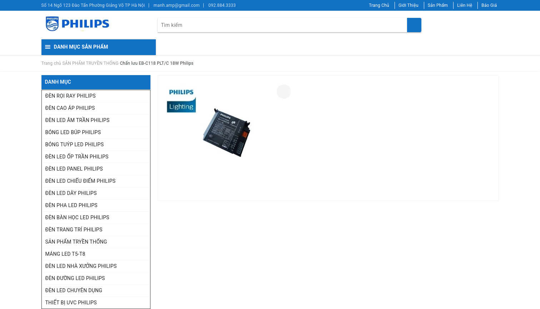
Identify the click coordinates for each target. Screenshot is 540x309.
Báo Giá (489, 5)
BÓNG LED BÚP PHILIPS (73, 132)
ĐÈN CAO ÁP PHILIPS (70, 108)
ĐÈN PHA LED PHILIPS (71, 205)
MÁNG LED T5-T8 (65, 254)
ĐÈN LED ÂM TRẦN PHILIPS (77, 120)
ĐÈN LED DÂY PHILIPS (71, 193)
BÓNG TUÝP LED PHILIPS (74, 144)
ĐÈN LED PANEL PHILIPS (74, 169)
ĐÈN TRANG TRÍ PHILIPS (74, 229)
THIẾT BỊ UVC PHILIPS (71, 302)
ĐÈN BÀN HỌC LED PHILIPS (77, 217)
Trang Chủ (379, 5)
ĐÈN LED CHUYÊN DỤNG (74, 290)
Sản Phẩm (438, 5)
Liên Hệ (464, 5)
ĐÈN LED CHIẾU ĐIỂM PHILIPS (80, 181)
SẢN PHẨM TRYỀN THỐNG (76, 242)
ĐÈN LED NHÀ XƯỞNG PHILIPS (81, 266)
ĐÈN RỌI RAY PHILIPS (70, 96)
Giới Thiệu (408, 5)
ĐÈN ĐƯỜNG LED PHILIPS (75, 278)
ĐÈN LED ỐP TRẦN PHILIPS (77, 157)
